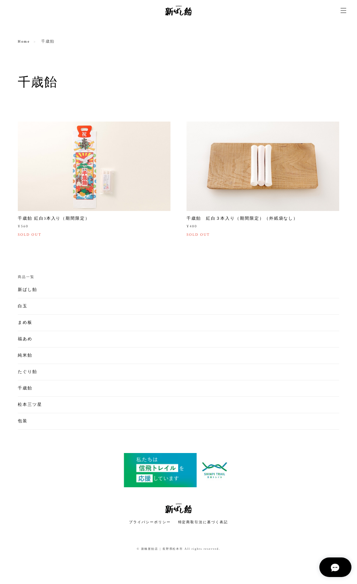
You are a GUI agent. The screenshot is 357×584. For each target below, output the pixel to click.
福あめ (25, 339)
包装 (23, 421)
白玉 (23, 306)
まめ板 (25, 323)
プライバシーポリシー (149, 523)
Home (24, 41)
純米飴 (25, 355)
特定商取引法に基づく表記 (203, 523)
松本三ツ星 (30, 405)
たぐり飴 (27, 372)
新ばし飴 (27, 290)
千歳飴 (25, 388)
